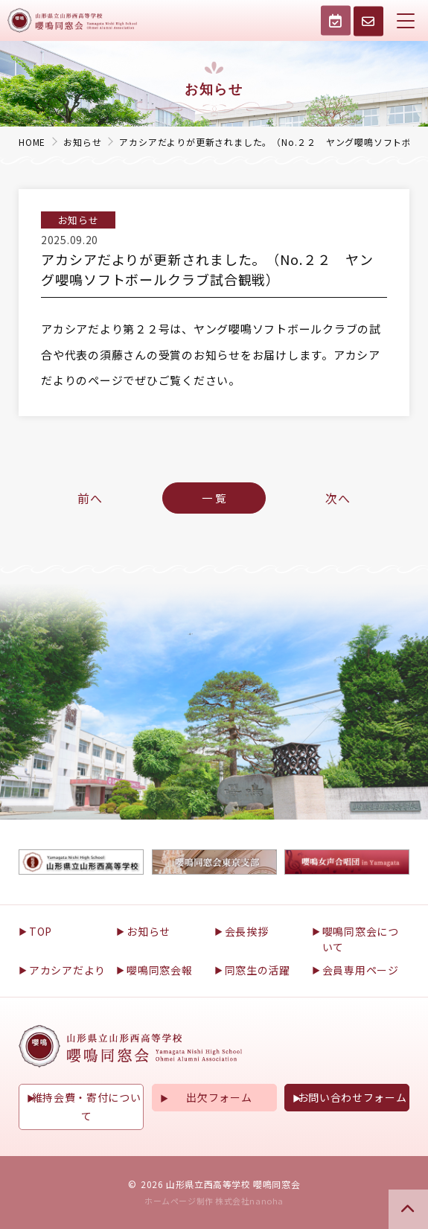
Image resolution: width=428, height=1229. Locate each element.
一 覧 (214, 497)
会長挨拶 (247, 931)
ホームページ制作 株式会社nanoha (213, 1201)
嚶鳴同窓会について (360, 939)
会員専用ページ (360, 970)
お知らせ (148, 931)
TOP (40, 931)
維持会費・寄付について (86, 1106)
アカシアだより (67, 970)
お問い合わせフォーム (352, 1097)
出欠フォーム (219, 1097)
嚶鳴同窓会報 (159, 970)
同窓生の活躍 (257, 970)
